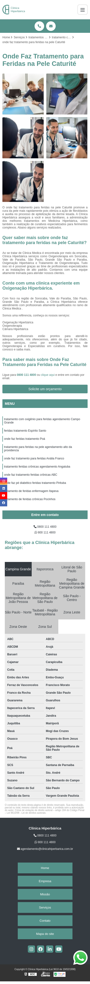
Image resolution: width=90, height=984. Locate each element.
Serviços (45, 907)
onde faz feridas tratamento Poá (24, 439)
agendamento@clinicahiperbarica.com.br (45, 849)
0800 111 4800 (27, 375)
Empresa (45, 881)
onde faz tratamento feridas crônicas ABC (30, 474)
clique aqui (47, 375)
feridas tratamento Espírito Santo (25, 430)
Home (45, 868)
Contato (45, 920)
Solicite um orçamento (45, 389)
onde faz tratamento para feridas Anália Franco (34, 458)
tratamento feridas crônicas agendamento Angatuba (37, 466)
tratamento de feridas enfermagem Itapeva (31, 491)
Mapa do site (45, 934)
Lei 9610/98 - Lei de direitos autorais (26, 813)
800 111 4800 (45, 532)
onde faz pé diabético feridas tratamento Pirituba (35, 483)
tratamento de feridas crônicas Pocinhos (29, 499)
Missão (45, 894)
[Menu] (82, 9)
